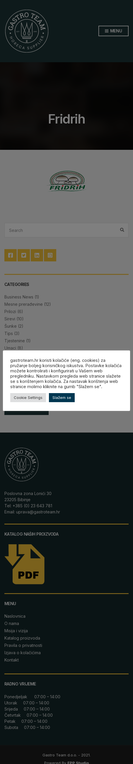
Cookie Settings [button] (28, 397)
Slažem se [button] (61, 397)
